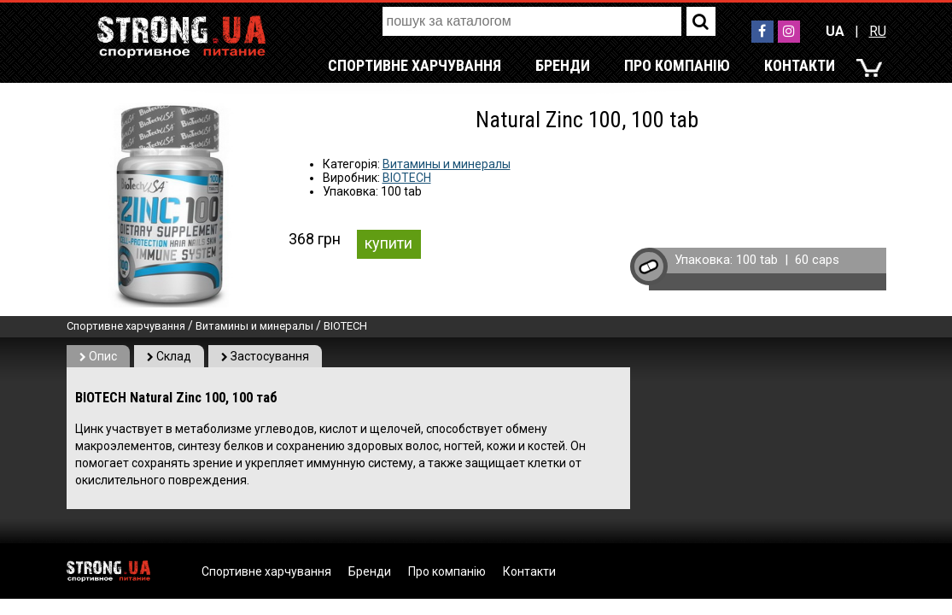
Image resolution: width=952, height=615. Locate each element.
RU (877, 31)
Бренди (562, 65)
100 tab (757, 259)
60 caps (817, 259)
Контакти (799, 65)
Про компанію (677, 65)
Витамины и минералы (447, 164)
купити (388, 243)
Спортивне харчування (414, 65)
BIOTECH (407, 177)
